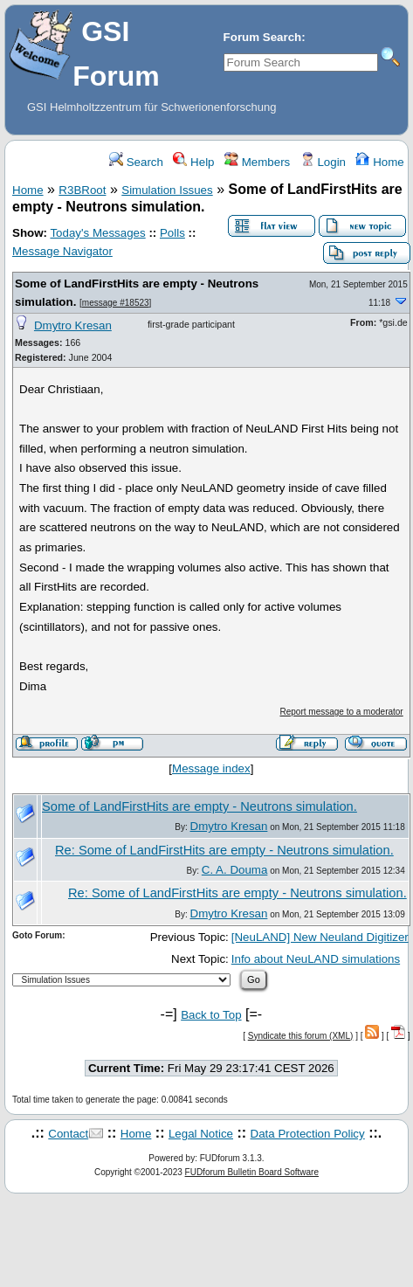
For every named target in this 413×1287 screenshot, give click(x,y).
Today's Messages (97, 232)
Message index (211, 768)
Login (323, 162)
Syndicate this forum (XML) (301, 1036)
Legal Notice (201, 1133)
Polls (172, 232)
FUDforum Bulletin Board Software (252, 1172)
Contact (68, 1133)
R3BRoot (82, 190)
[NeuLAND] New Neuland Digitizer (320, 937)
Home (379, 162)
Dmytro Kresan (73, 325)
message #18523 (115, 303)
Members (257, 162)
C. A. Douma (235, 869)
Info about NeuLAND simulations (315, 958)
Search (136, 162)
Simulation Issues (166, 190)
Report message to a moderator (341, 711)
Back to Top (211, 1014)
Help (193, 162)
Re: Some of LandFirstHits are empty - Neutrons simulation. (224, 850)
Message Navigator (62, 251)
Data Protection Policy (308, 1133)
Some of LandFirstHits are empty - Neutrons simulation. (199, 806)
